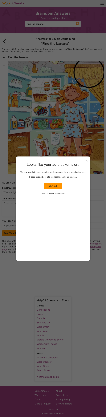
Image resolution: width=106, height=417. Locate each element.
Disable (53, 186)
